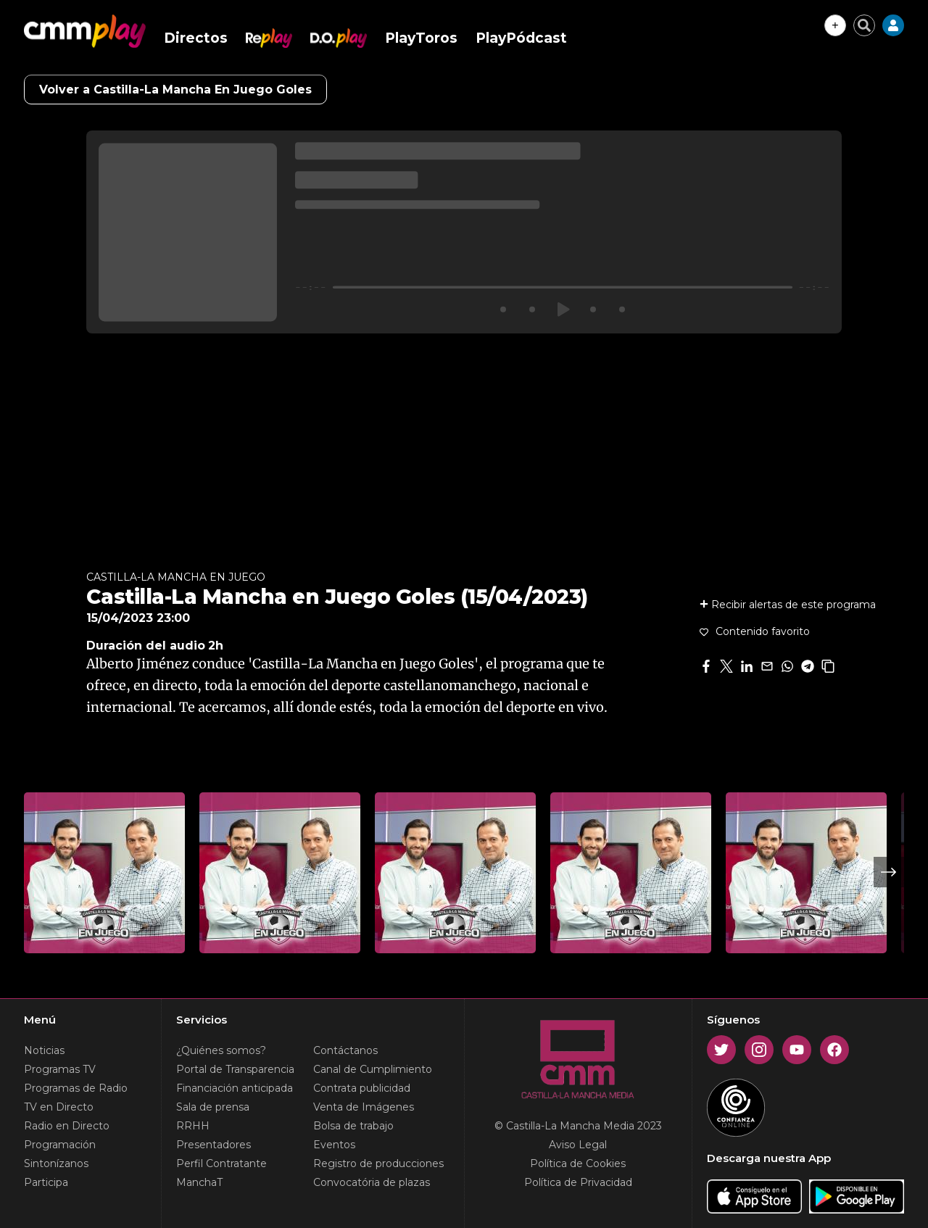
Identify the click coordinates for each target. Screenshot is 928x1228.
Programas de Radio (76, 1088)
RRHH (193, 1125)
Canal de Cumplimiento (372, 1069)
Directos (196, 38)
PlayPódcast (521, 38)
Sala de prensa (212, 1106)
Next (889, 872)
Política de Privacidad (578, 1182)
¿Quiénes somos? (221, 1050)
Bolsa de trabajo (353, 1125)
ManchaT (199, 1182)
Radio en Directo (66, 1125)
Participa (46, 1182)
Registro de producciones (378, 1163)
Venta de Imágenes (363, 1106)
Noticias (44, 1050)
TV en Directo (59, 1106)
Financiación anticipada (234, 1088)
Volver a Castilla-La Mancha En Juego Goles (175, 89)
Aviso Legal (578, 1144)
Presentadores (213, 1144)
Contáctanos (345, 1050)
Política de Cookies (578, 1163)
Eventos (334, 1144)
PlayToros (421, 38)
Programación (60, 1144)
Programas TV (60, 1069)
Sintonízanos (56, 1163)
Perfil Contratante (221, 1163)
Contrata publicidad (361, 1088)
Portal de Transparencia (235, 1069)
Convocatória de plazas (371, 1182)
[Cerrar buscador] (864, 25)
